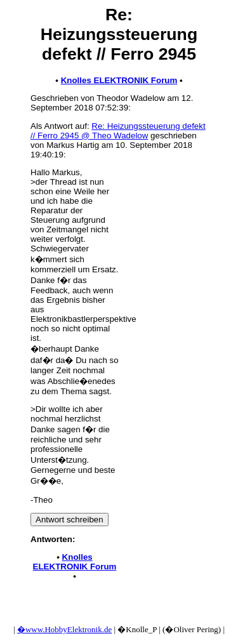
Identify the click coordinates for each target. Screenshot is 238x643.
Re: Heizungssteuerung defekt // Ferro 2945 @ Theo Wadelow (118, 130)
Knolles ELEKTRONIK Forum (119, 80)
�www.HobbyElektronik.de (64, 629)
